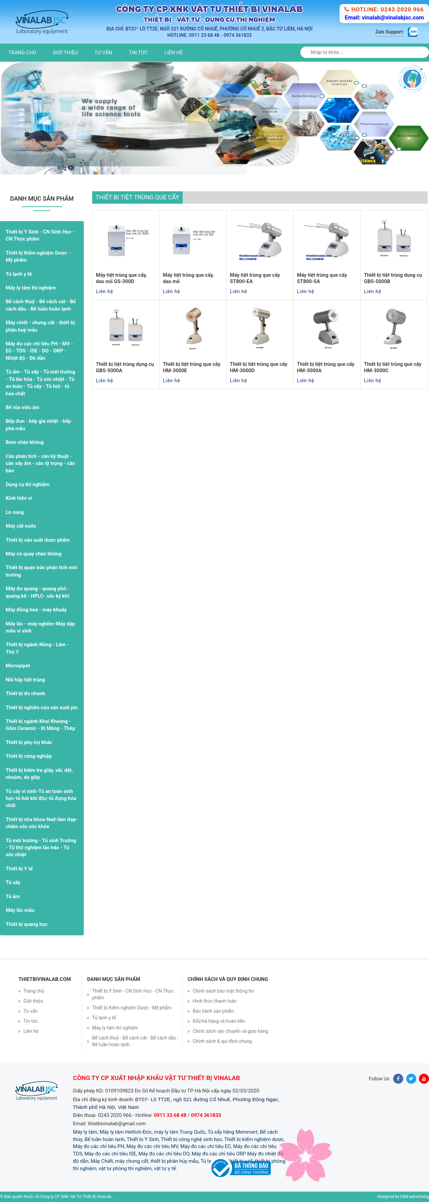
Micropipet (18, 666)
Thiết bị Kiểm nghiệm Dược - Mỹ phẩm (38, 256)
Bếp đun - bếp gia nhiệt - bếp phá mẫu (38, 424)
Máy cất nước (21, 526)
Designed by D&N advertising (403, 1196)
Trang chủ (22, 53)
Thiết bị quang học (27, 924)
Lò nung (15, 512)
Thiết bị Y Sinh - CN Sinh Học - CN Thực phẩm (40, 235)
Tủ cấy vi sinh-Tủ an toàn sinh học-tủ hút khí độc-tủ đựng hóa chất (41, 798)
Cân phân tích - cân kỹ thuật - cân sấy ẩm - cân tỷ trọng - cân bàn (40, 463)
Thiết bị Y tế (19, 869)
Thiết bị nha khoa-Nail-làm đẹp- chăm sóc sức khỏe (42, 822)
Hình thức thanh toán (215, 1001)
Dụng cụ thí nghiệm (28, 484)
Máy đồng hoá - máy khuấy (36, 610)
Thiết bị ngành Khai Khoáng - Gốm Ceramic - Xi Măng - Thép (40, 724)
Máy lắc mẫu (20, 910)
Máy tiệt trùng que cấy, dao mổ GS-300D (121, 278)
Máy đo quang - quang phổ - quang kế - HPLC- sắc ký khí (37, 592)
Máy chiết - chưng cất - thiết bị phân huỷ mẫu (40, 326)
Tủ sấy (13, 882)
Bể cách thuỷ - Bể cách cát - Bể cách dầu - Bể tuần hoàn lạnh (41, 305)
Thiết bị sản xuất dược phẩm (38, 540)
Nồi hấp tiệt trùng (25, 680)
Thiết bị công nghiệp (29, 756)
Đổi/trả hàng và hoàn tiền (219, 1021)
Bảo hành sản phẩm (213, 1011)
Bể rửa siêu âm (23, 407)
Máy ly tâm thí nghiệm (31, 288)
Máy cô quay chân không (34, 554)
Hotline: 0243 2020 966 (384, 9)
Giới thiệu (65, 53)
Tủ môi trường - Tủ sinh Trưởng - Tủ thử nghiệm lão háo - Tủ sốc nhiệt (41, 848)
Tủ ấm (13, 896)
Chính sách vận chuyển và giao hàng (230, 1031)
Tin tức (138, 53)
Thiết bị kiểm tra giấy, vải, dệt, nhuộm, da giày (39, 773)
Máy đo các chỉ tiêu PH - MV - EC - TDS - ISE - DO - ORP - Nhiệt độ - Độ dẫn (39, 351)
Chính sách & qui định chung (222, 1041)
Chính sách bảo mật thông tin (223, 991)
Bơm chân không (25, 442)
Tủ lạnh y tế (19, 274)
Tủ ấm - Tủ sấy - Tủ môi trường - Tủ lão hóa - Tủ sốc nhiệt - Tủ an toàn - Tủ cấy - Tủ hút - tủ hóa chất (40, 382)
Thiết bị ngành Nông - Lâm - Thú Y (37, 648)
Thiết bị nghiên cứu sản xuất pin (42, 708)
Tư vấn (103, 53)
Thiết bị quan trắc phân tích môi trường (41, 571)
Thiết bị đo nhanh (25, 693)
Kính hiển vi (19, 498)
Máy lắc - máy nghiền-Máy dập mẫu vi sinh (40, 627)
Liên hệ (174, 53)
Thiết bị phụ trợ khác (29, 742)
